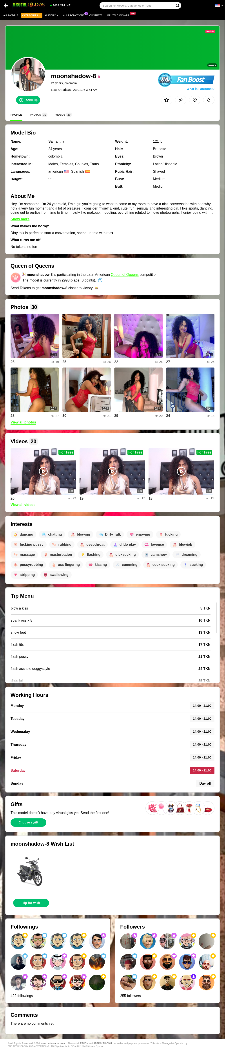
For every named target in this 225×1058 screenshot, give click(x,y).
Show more (20, 219)
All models (10, 15)
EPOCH (84, 1043)
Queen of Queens (124, 274)
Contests (96, 15)
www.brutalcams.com (53, 1043)
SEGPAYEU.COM (102, 1043)
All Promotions (75, 15)
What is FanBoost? (200, 89)
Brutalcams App (119, 15)
